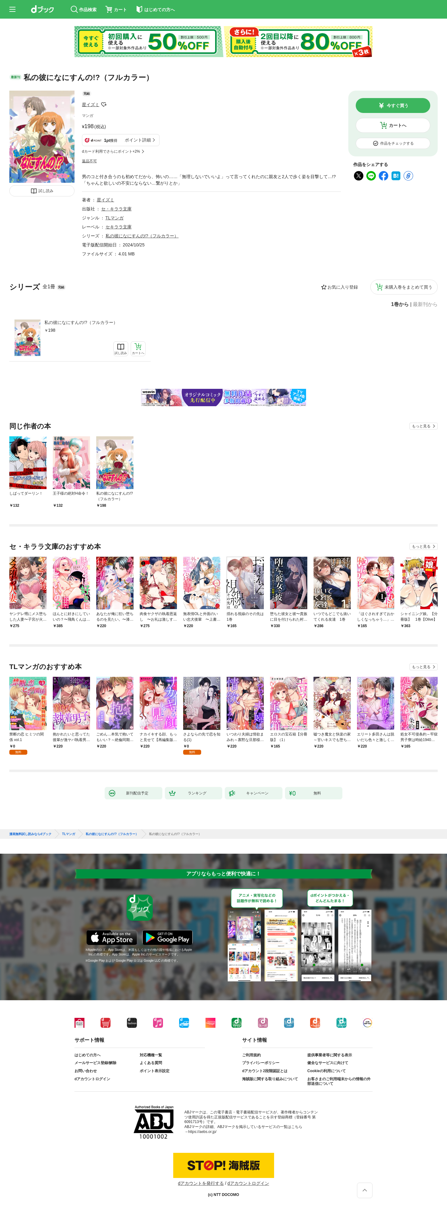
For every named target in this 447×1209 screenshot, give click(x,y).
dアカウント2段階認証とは (264, 1071)
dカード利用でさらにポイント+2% (111, 151)
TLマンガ (115, 217)
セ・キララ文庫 (116, 208)
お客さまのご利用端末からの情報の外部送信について (339, 1081)
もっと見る (421, 426)
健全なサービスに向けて (327, 1063)
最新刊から (425, 304)
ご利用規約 (251, 1055)
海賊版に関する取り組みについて (270, 1079)
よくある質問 (151, 1063)
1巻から (400, 304)
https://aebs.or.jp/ (202, 1132)
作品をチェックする (397, 143)
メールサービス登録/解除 (95, 1063)
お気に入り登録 (342, 287)
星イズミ (90, 104)
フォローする (104, 104)
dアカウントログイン (92, 1079)
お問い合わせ (85, 1071)
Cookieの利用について (326, 1071)
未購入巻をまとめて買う (408, 287)
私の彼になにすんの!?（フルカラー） (81, 322)
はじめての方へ (87, 1055)
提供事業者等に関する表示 (329, 1055)
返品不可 (89, 161)
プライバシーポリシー (260, 1063)
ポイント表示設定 (154, 1071)
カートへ (397, 125)
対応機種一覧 (151, 1055)
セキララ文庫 (119, 226)
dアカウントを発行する (201, 1183)
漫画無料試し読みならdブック (30, 834)
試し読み (45, 191)
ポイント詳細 (138, 139)
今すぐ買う (398, 105)
